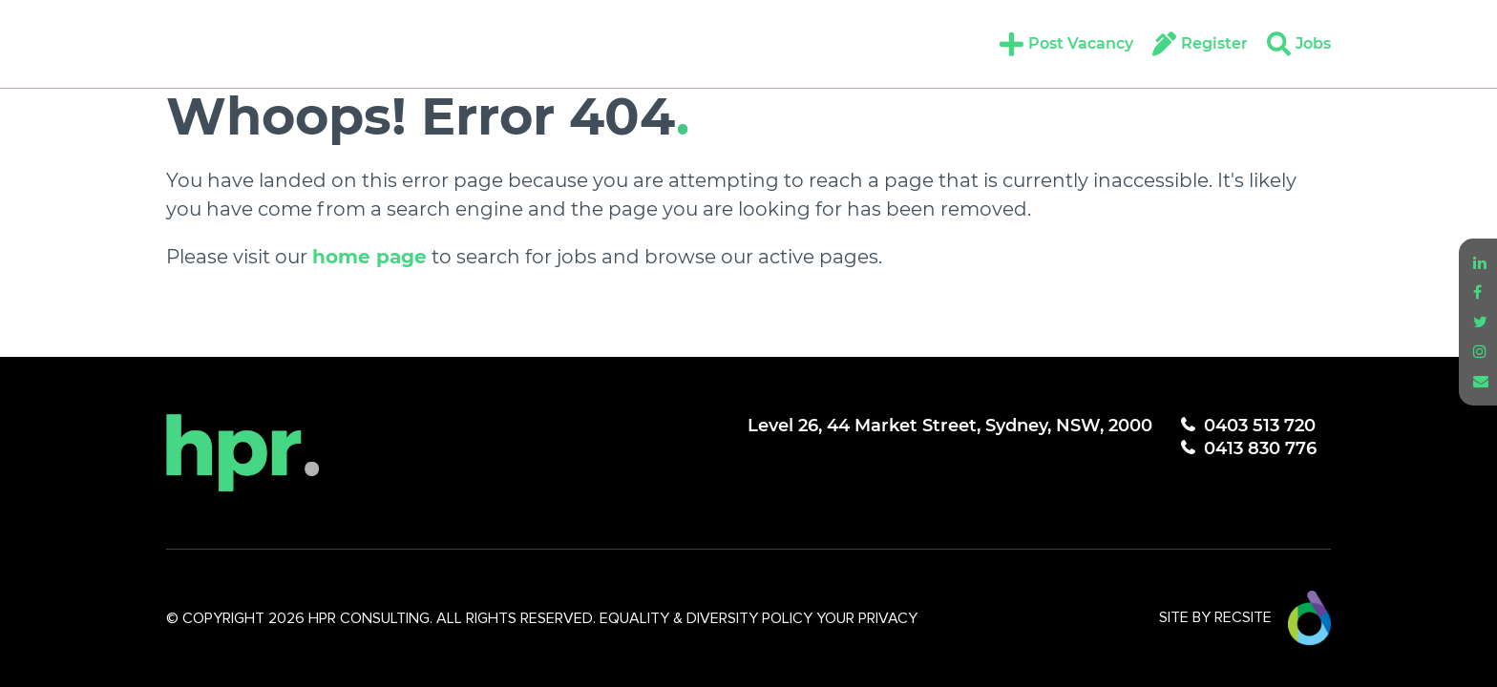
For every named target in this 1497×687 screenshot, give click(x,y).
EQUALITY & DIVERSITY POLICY (708, 618)
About (194, 43)
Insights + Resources (675, 43)
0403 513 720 (1260, 425)
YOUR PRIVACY (866, 618)
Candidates (412, 43)
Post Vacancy (1080, 43)
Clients (523, 43)
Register (1214, 43)
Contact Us (845, 43)
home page (369, 256)
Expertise (291, 43)
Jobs (1313, 43)
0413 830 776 (1260, 448)
